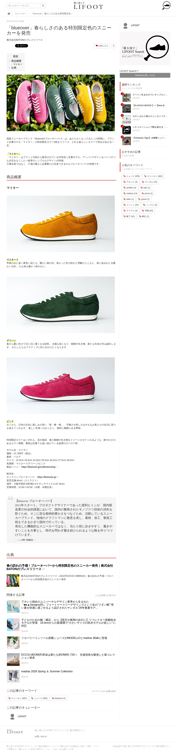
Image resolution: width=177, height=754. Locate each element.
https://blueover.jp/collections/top (38, 467)
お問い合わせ (41, 736)
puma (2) (147, 193)
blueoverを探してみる (145, 75)
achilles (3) (129, 188)
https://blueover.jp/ (47, 477)
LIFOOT (17, 716)
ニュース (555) (39, 698)
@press (24, 613)
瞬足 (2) (144, 216)
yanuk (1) (143, 199)
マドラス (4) (130, 210)
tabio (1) (128, 199)
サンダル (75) (149, 182)
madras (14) (130, 193)
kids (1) (145, 188)
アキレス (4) (130, 182)
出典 (13, 67)
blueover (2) (59, 698)
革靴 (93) (147, 210)
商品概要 (16, 60)
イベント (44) (131, 205)
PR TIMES (27, 540)
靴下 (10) (129, 216)
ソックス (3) (150, 205)
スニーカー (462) (17, 698)
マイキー (17, 64)
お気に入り (102, 46)
